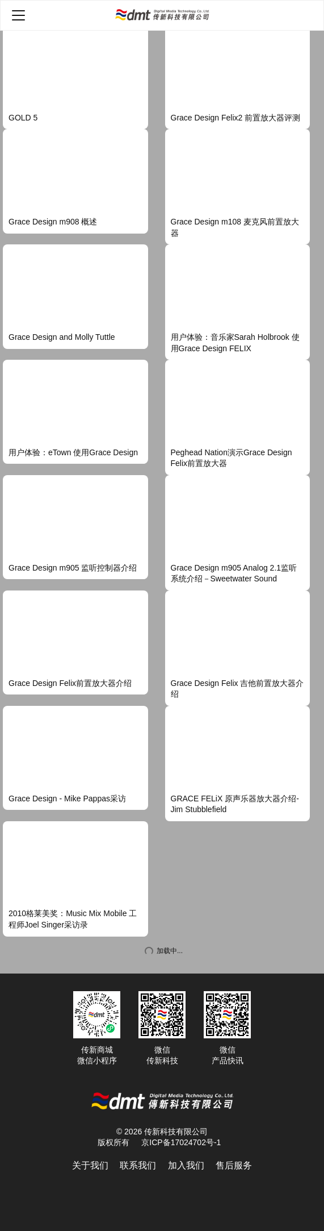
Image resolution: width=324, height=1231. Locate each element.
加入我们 (186, 1165)
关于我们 (90, 1165)
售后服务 (234, 1165)
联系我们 (138, 1165)
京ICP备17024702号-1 (181, 1142)
